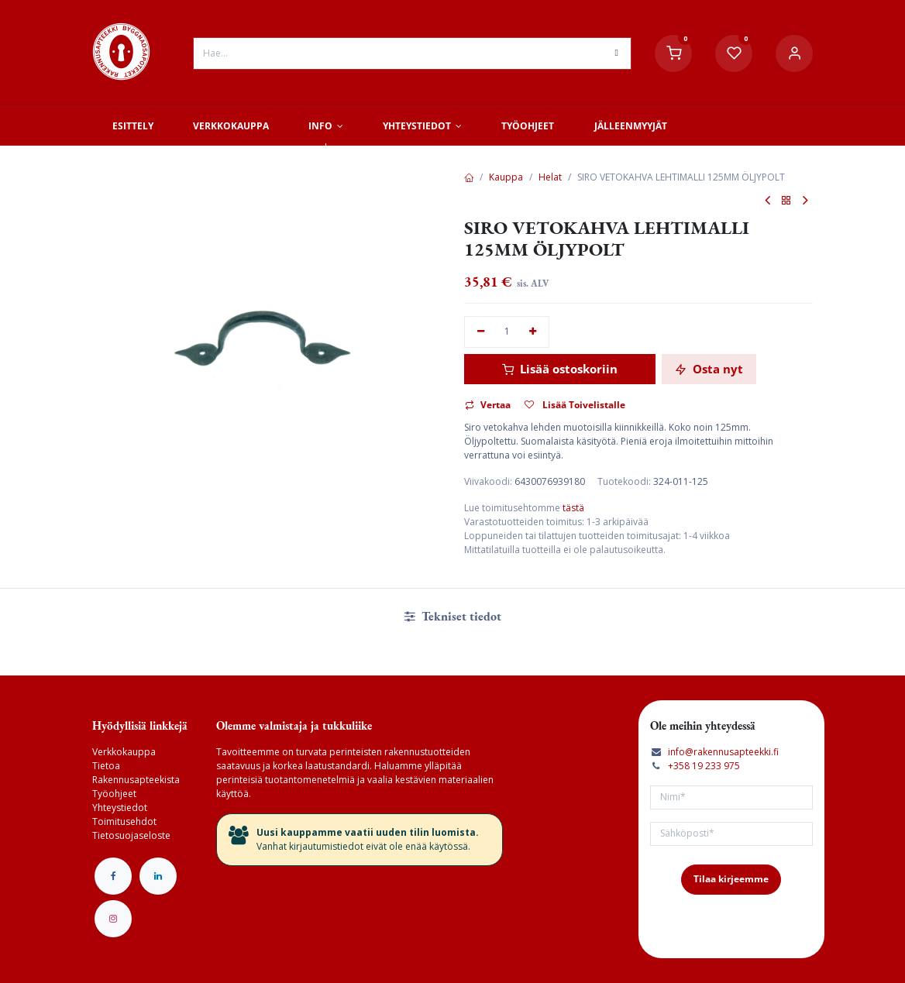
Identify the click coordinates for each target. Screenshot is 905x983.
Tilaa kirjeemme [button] (731, 878)
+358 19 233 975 (704, 765)
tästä (573, 507)
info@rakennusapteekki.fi (723, 751)
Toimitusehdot (124, 821)
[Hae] (617, 53)
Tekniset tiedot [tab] (452, 616)
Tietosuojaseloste (131, 835)
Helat (550, 177)
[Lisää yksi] (533, 332)
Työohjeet (114, 793)
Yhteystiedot (119, 807)
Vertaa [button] (488, 404)
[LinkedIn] (158, 876)
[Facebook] (113, 876)
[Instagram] (113, 918)
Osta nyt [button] (709, 368)
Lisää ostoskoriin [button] (560, 368)
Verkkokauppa (124, 751)
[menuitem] (132, 126)
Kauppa (506, 177)
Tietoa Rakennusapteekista (136, 772)
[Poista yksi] (480, 332)
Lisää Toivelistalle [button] (575, 404)
